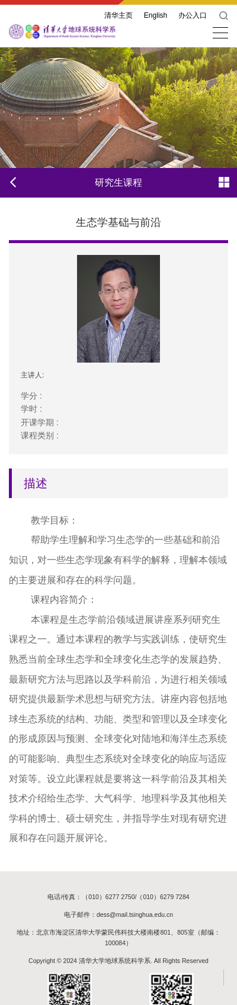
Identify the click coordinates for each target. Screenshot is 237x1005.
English (155, 15)
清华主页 (118, 15)
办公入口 (192, 15)
